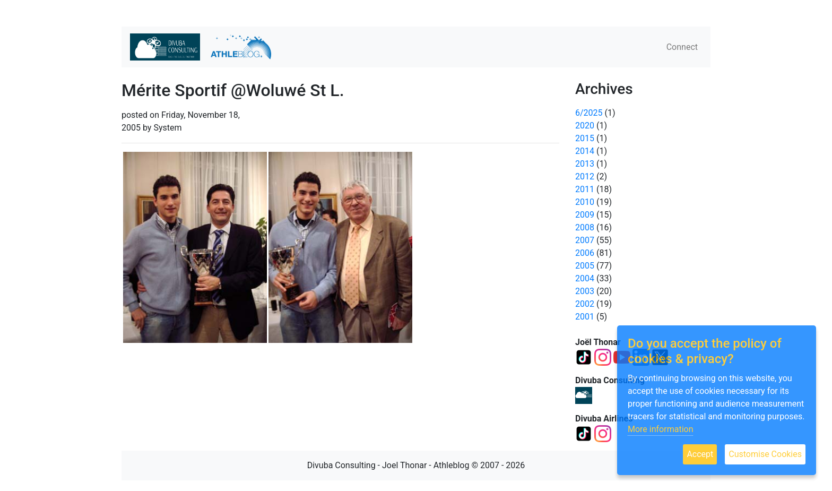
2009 (584, 215)
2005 (584, 266)
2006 (584, 253)
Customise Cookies (765, 454)
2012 (584, 176)
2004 (584, 278)
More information (660, 429)
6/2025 (589, 113)
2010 (584, 202)
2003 (584, 291)
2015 (584, 138)
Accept (700, 454)
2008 (584, 227)
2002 (584, 304)
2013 (584, 164)
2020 (584, 125)
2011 (584, 189)
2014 (584, 151)
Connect (682, 47)
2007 (584, 240)
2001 (584, 317)
